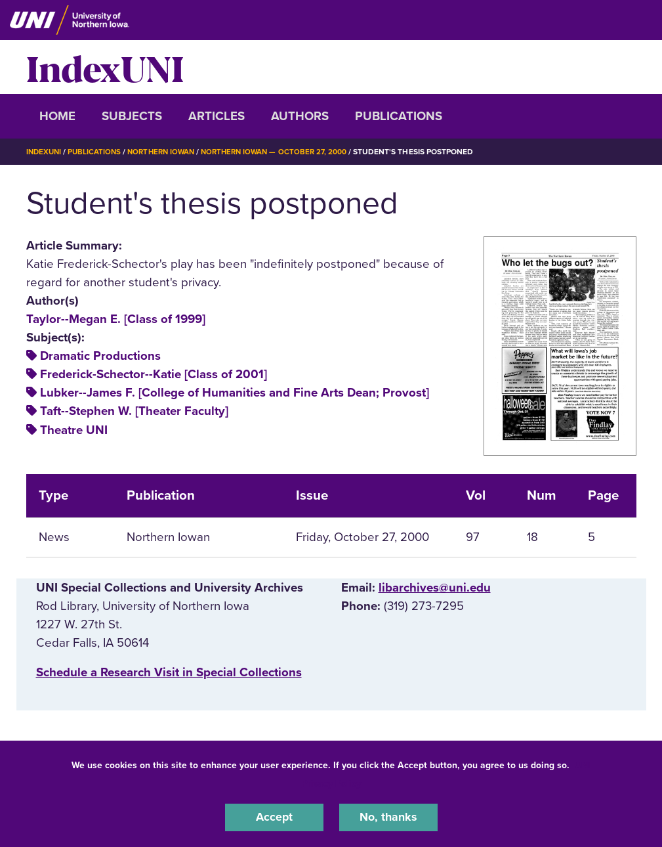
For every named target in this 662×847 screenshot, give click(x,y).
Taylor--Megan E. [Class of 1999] (115, 318)
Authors (300, 116)
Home (57, 116)
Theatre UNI (74, 429)
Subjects (132, 116)
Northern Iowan (166, 151)
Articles (216, 116)
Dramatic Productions (100, 356)
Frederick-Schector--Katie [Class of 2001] (153, 374)
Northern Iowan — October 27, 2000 (285, 151)
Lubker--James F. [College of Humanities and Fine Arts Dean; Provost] (234, 392)
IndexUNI (105, 67)
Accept (274, 817)
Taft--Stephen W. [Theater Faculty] (134, 411)
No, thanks (388, 817)
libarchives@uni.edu (435, 587)
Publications (398, 116)
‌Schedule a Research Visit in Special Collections (169, 671)
